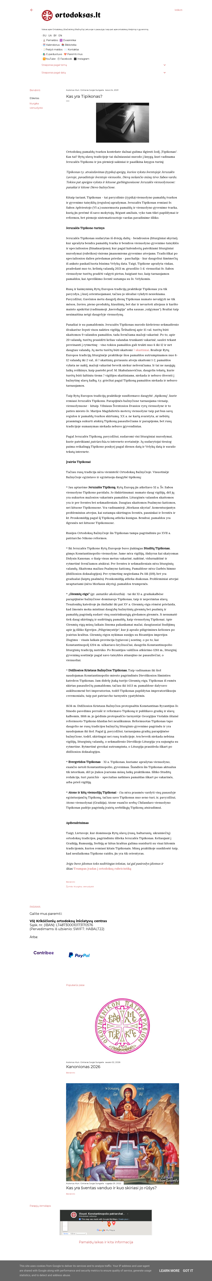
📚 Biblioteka (67, 44)
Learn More (169, 1271)
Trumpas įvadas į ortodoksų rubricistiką (102, 868)
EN (59, 35)
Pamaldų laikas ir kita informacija (106, 1242)
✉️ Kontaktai (70, 49)
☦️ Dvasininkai (66, 40)
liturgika (34, 103)
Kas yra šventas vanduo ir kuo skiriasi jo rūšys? (111, 1187)
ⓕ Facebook (63, 58)
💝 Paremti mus (72, 54)
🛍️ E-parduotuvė (51, 54)
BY (53, 35)
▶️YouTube (48, 58)
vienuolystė (36, 107)
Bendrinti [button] (35, 90)
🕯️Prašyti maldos (51, 49)
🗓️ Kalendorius (50, 44)
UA (49, 35)
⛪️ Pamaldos (49, 40)
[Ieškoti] (178, 10)
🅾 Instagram (80, 58)
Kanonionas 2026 (83, 1066)
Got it (188, 1271)
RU (43, 35)
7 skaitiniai (141, 350)
